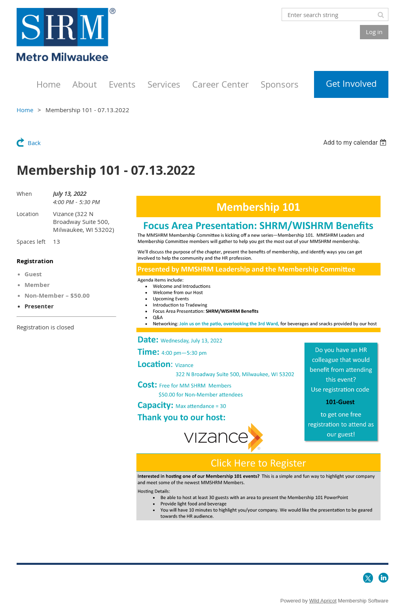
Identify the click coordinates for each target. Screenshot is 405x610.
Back (34, 143)
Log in (374, 32)
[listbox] (355, 142)
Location (28, 214)
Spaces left (31, 241)
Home (25, 110)
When (24, 193)
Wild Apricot (323, 601)
